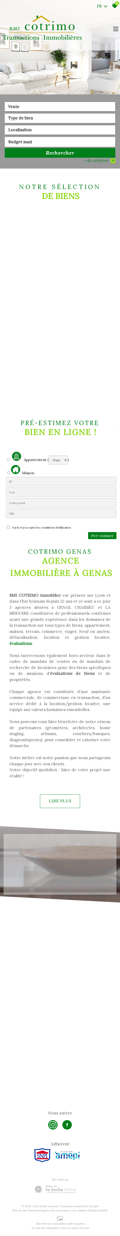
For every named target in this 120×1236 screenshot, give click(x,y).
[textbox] (60, 118)
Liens (74, 1210)
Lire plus (60, 801)
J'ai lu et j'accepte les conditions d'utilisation (41, 527)
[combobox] (60, 107)
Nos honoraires (60, 1210)
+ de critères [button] (99, 161)
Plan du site (19, 1210)
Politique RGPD (97, 1210)
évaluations (20, 643)
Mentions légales (38, 1210)
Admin (83, 1210)
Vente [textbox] (13, 107)
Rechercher (60, 153)
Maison (22, 470)
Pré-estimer (102, 535)
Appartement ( (28, 457)
